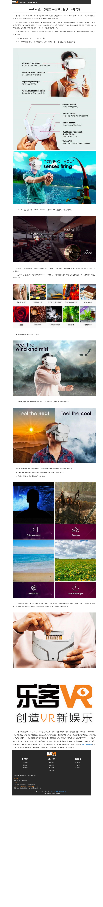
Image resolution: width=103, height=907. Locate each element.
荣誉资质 (25, 765)
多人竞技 (51, 767)
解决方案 (51, 759)
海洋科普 (51, 765)
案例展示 (77, 762)
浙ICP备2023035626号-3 (59, 792)
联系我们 (25, 767)
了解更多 (78, 759)
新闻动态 (77, 767)
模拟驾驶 (51, 770)
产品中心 (25, 762)
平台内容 (77, 765)
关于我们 (25, 759)
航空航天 (51, 762)
